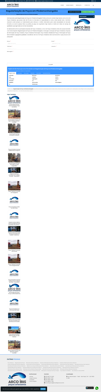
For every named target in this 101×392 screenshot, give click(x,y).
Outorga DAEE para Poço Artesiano (14, 367)
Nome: (9, 41)
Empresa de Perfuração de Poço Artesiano (68, 362)
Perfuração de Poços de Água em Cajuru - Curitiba (14, 351)
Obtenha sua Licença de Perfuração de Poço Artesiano (38, 365)
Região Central (12, 73)
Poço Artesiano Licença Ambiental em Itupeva (14, 150)
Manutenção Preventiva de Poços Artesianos (17, 365)
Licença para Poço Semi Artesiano (67, 364)
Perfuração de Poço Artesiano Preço (15, 369)
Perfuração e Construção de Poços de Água (50, 370)
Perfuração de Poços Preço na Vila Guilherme (14, 293)
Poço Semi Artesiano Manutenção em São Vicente (14, 335)
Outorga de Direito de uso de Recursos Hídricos (32, 367)
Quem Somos (69, 5)
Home (62, 5)
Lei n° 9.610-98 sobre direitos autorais (26, 90)
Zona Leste (38, 73)
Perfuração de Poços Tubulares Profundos (31, 370)
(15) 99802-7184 (49, 381)
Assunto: (53, 46)
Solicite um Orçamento (74, 11)
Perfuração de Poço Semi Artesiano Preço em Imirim (14, 106)
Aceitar (43, 389)
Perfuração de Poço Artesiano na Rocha (71, 367)
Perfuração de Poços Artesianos (32, 362)
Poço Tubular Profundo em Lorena (14, 250)
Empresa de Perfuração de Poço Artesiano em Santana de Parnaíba (14, 320)
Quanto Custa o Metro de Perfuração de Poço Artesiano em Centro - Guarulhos (14, 224)
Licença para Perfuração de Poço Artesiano (50, 364)
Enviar (50, 64)
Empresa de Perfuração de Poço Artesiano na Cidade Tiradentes (14, 234)
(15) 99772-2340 (31, 1)
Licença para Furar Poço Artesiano (33, 364)
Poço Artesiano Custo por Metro (78, 370)
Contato (87, 5)
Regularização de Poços (20, 362)
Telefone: (9, 46)
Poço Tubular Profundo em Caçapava (14, 192)
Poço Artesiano (11, 362)
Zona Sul (32, 73)
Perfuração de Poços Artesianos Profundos (68, 369)
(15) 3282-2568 (49, 379)
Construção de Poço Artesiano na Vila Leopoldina (14, 165)
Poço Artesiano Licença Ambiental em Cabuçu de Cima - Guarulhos (14, 281)
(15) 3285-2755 (49, 378)
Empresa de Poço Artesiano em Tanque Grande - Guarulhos (14, 175)
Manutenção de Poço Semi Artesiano (82, 364)
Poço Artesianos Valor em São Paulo (14, 207)
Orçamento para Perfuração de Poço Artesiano (74, 365)
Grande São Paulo (46, 73)
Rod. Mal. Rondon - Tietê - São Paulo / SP (15, 1)
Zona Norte (19, 73)
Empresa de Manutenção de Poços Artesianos (49, 362)
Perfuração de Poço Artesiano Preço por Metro (32, 369)
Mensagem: (10, 51)
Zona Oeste (26, 73)
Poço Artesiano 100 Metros (65, 370)
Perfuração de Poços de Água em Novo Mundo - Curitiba (14, 121)
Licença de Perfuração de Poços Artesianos (16, 364)
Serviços (79, 5)
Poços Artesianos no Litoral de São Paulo (14, 309)
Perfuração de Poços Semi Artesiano (15, 370)
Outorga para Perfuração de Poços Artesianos (52, 367)
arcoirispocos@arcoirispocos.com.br (45, 1)
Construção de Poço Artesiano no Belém (14, 134)
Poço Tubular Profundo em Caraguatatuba (14, 265)
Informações (33, 381)
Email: (53, 41)
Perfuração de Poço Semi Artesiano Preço (50, 369)
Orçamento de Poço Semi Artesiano (57, 365)
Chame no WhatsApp (88, 11)
